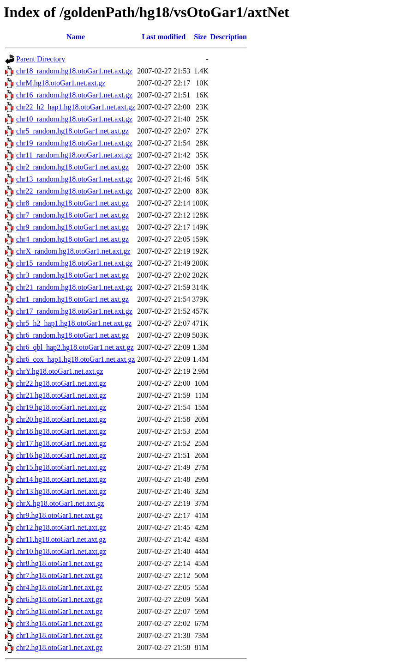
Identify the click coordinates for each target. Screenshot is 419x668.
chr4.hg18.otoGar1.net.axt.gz (59, 587)
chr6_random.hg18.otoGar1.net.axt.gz (72, 335)
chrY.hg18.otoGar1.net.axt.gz (59, 371)
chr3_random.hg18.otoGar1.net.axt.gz (72, 275)
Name (75, 37)
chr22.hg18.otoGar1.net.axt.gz (61, 383)
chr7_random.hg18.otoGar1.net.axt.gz (72, 215)
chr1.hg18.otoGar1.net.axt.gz (59, 635)
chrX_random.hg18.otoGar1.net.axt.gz (73, 251)
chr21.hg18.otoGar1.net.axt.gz (61, 395)
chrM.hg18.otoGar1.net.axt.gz (60, 83)
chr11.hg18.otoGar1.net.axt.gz (61, 539)
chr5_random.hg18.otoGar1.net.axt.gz (72, 131)
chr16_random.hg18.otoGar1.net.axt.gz (74, 95)
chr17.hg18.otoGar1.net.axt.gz (61, 443)
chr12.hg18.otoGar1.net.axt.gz (61, 527)
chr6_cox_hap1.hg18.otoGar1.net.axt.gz (75, 359)
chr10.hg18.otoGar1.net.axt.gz (61, 551)
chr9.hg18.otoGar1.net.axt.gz (59, 515)
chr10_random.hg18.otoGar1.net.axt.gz (74, 119)
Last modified (164, 37)
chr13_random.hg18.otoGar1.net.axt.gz (74, 179)
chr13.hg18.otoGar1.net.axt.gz (61, 491)
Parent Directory (40, 59)
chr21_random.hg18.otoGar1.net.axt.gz (74, 287)
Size (200, 37)
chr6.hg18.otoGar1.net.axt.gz (59, 599)
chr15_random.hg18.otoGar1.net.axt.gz (74, 263)
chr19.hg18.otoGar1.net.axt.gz (61, 407)
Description (228, 37)
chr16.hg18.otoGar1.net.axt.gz (61, 455)
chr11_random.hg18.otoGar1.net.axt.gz (74, 155)
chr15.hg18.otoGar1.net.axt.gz (61, 467)
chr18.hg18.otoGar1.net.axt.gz (61, 431)
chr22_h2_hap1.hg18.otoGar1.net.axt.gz (75, 107)
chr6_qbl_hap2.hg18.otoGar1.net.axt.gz (75, 347)
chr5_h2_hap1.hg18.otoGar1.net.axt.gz (74, 323)
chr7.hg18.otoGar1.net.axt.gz (59, 575)
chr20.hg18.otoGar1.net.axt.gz (61, 419)
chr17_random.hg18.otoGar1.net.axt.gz (74, 311)
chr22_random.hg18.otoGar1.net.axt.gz (74, 191)
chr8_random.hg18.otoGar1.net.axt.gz (72, 203)
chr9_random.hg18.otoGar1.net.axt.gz (72, 227)
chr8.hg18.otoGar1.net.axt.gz (59, 563)
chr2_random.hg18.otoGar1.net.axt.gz (72, 167)
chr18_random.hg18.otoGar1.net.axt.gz (74, 71)
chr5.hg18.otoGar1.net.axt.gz (59, 611)
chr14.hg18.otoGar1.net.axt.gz (61, 479)
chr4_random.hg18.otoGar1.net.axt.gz (72, 239)
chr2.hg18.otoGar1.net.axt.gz (59, 647)
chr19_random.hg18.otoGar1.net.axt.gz (74, 143)
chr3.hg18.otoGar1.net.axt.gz (59, 623)
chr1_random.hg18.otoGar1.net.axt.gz (72, 299)
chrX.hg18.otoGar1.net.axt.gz (60, 503)
